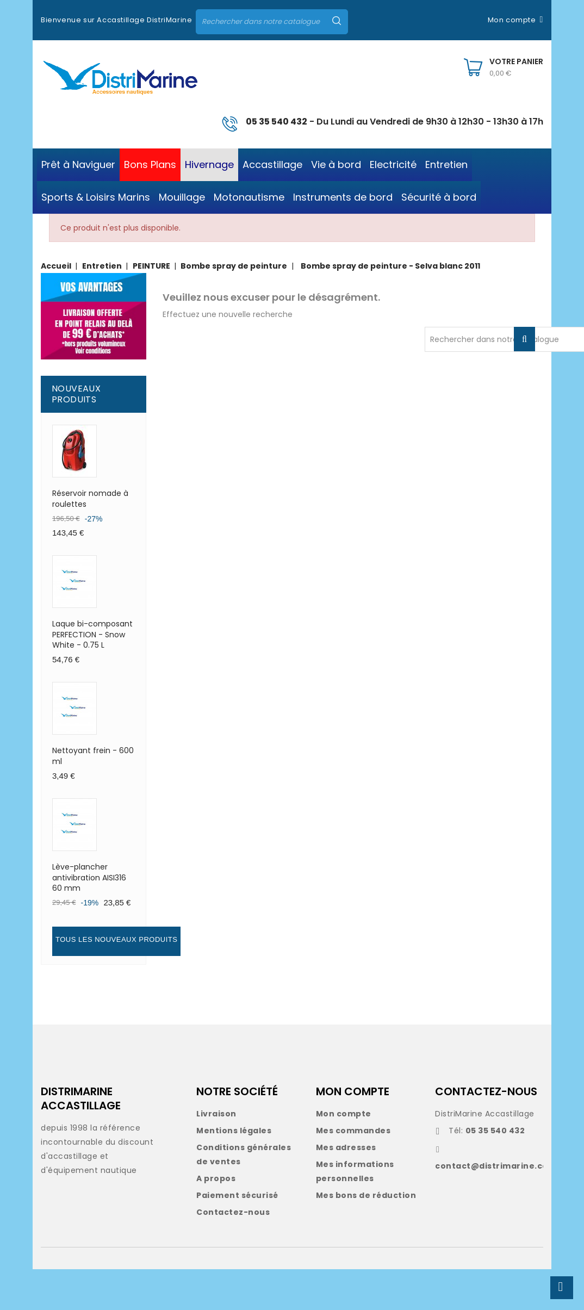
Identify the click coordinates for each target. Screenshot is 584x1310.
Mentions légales (233, 1130)
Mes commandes (353, 1130)
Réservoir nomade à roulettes (90, 499)
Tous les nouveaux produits (116, 939)
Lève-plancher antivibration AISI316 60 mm (89, 877)
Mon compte (343, 1113)
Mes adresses (346, 1147)
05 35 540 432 (276, 121)
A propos (215, 1178)
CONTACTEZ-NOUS (486, 1091)
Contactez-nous (233, 1212)
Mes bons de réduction (366, 1195)
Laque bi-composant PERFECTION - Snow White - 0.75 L (92, 634)
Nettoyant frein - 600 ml (93, 756)
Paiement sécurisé (237, 1195)
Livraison (216, 1113)
